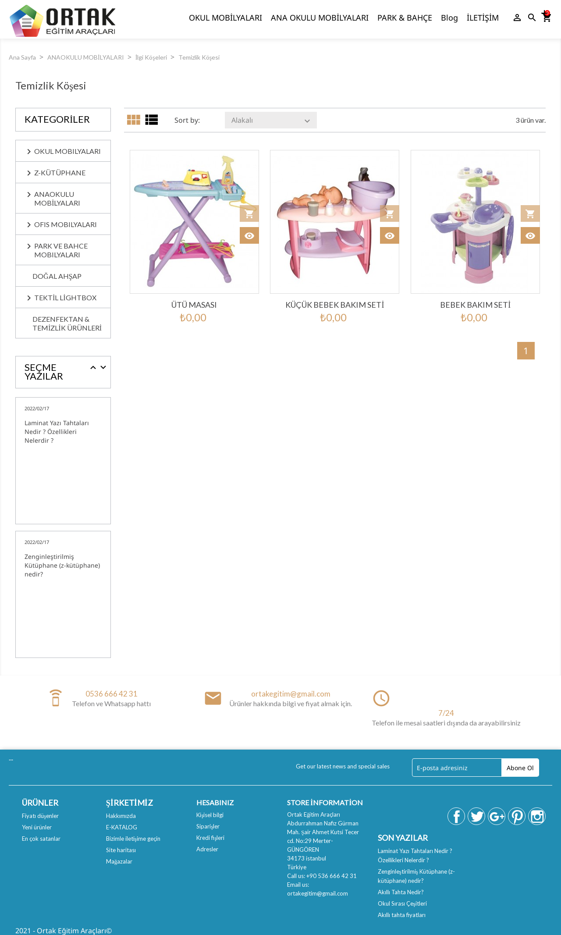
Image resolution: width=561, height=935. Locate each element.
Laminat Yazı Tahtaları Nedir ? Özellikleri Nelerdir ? (57, 431)
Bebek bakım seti (475, 304)
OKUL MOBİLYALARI (225, 17)
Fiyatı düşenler (40, 815)
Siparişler (208, 826)
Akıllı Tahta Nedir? (401, 892)
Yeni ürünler (37, 827)
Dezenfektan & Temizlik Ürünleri (67, 323)
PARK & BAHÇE (404, 17)
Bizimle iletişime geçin (133, 838)
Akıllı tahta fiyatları (402, 914)
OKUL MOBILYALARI (67, 151)
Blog (449, 17)
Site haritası (121, 849)
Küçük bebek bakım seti (334, 304)
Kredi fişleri (210, 837)
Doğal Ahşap (57, 276)
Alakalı (271, 120)
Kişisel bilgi (210, 814)
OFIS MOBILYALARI (65, 224)
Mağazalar (119, 861)
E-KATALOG (121, 827)
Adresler (207, 849)
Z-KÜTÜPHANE (59, 172)
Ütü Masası (194, 304)
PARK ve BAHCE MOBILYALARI (61, 250)
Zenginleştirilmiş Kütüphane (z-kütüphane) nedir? (62, 565)
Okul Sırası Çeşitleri (402, 903)
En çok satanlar (41, 838)
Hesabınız (215, 802)
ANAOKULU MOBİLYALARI (57, 198)
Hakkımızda (121, 815)
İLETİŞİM (483, 17)
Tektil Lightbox (65, 297)
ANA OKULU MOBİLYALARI (320, 17)
